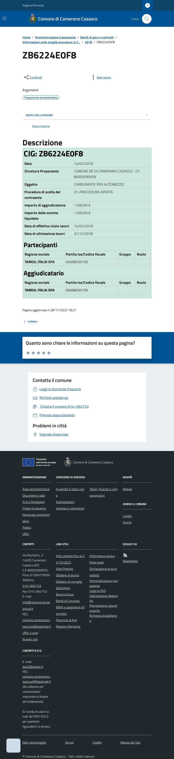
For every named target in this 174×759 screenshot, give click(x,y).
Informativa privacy (102, 556)
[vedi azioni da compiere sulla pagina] (100, 77)
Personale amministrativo (36, 517)
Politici (26, 527)
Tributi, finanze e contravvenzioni (103, 492)
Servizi (69, 742)
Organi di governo (34, 508)
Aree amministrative (36, 489)
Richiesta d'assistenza (103, 618)
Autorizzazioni (65, 501)
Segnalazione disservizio (103, 598)
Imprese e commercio (70, 508)
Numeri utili (30, 639)
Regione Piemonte (33, 5)
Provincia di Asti (66, 620)
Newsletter (130, 561)
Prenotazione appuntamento (103, 608)
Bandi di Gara (65, 594)
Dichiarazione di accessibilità (103, 572)
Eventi (127, 522)
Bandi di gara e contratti (97, 37)
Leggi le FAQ (97, 590)
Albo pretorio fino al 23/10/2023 (70, 559)
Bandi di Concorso (68, 600)
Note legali (96, 562)
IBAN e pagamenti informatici (70, 610)
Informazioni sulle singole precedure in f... (51, 42)
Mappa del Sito (130, 742)
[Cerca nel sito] (145, 19)
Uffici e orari (30, 632)
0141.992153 (31, 585)
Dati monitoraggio (34, 742)
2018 (88, 42)
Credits (97, 742)
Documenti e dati (33, 495)
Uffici (25, 534)
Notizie (127, 489)
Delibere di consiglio (69, 581)
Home (26, 37)
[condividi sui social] (32, 77)
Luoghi (127, 515)
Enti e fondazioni (33, 501)
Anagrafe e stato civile (70, 492)
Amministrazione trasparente (55, 37)
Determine (63, 588)
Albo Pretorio (64, 568)
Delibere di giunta (67, 575)
